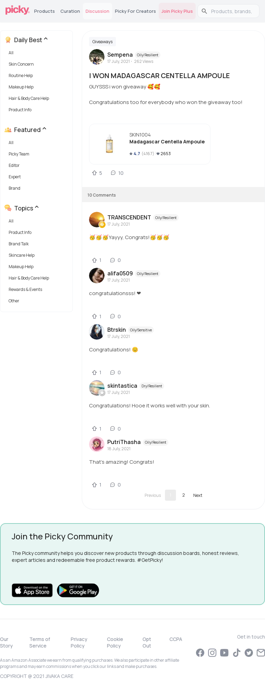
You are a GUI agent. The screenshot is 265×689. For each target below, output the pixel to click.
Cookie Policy (115, 642)
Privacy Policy (79, 642)
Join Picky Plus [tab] (177, 11)
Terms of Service (39, 642)
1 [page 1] (170, 495)
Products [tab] (44, 11)
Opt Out (147, 642)
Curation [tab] (70, 11)
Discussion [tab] (97, 11)
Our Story (6, 642)
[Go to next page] (197, 495)
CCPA (175, 639)
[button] (37, 54)
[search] (232, 11)
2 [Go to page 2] (183, 495)
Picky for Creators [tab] (135, 11)
